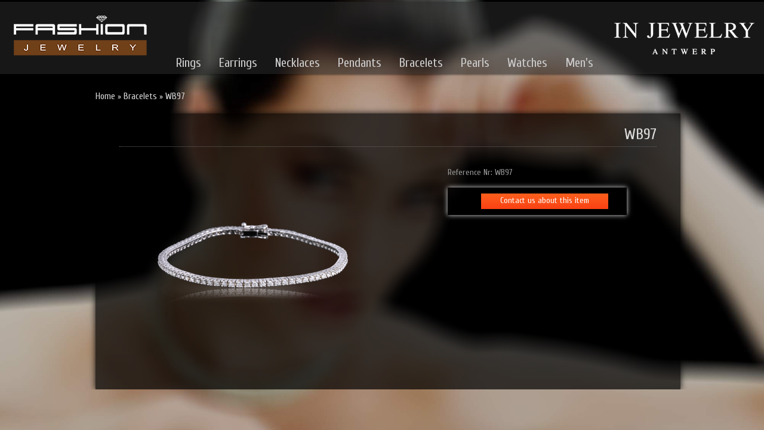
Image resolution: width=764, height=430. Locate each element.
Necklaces (297, 63)
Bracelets (421, 63)
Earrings (238, 63)
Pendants (359, 63)
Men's (579, 63)
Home (105, 96)
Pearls (475, 63)
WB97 (175, 96)
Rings (188, 63)
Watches (527, 63)
